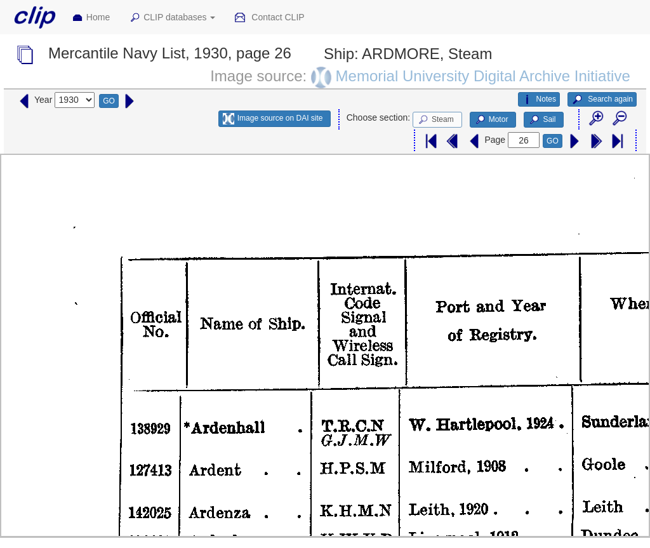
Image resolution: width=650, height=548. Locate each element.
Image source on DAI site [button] (272, 118)
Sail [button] (541, 120)
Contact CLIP (269, 17)
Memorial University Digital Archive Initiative (483, 75)
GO (109, 101)
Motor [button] (491, 120)
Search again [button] (602, 99)
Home (91, 17)
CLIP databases (172, 17)
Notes (539, 99)
